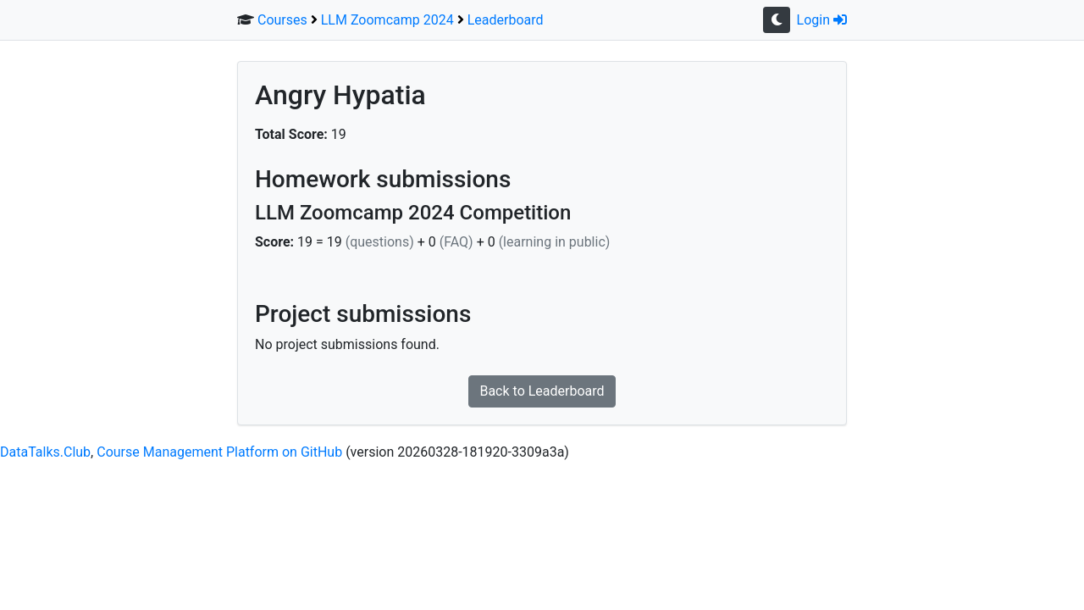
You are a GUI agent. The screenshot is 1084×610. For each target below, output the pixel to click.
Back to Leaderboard (541, 391)
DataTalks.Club (45, 452)
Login (822, 20)
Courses (282, 20)
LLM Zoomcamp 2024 (387, 20)
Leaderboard (505, 20)
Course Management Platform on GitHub (219, 452)
